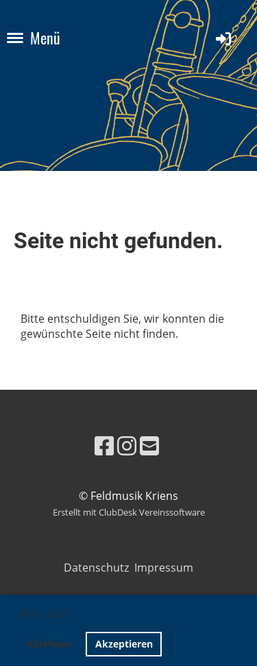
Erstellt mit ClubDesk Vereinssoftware (129, 512)
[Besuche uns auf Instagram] (126, 445)
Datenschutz (99, 567)
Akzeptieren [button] (124, 643)
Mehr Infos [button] (44, 613)
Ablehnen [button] (49, 643)
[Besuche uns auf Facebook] (104, 445)
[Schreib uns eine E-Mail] (149, 445)
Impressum (163, 567)
